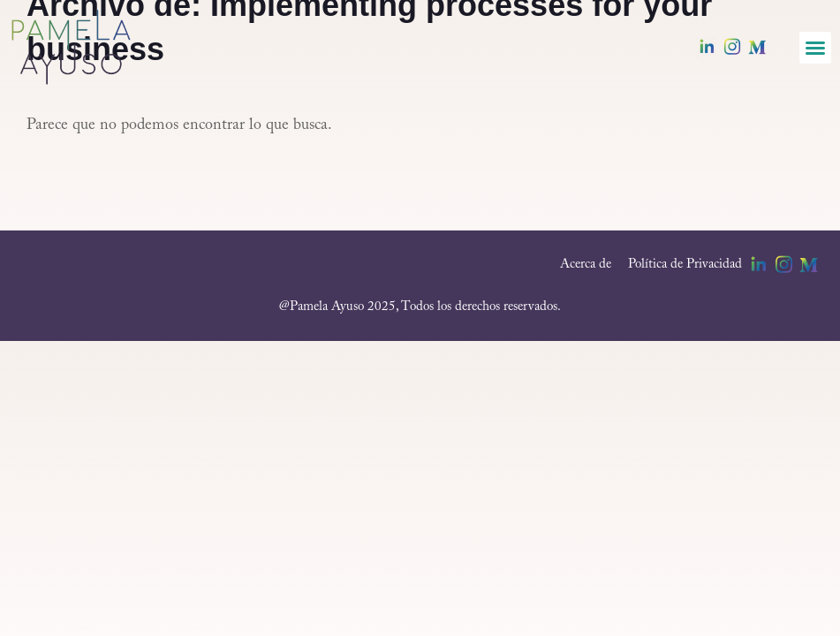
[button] (815, 48)
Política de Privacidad (685, 264)
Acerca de (585, 264)
